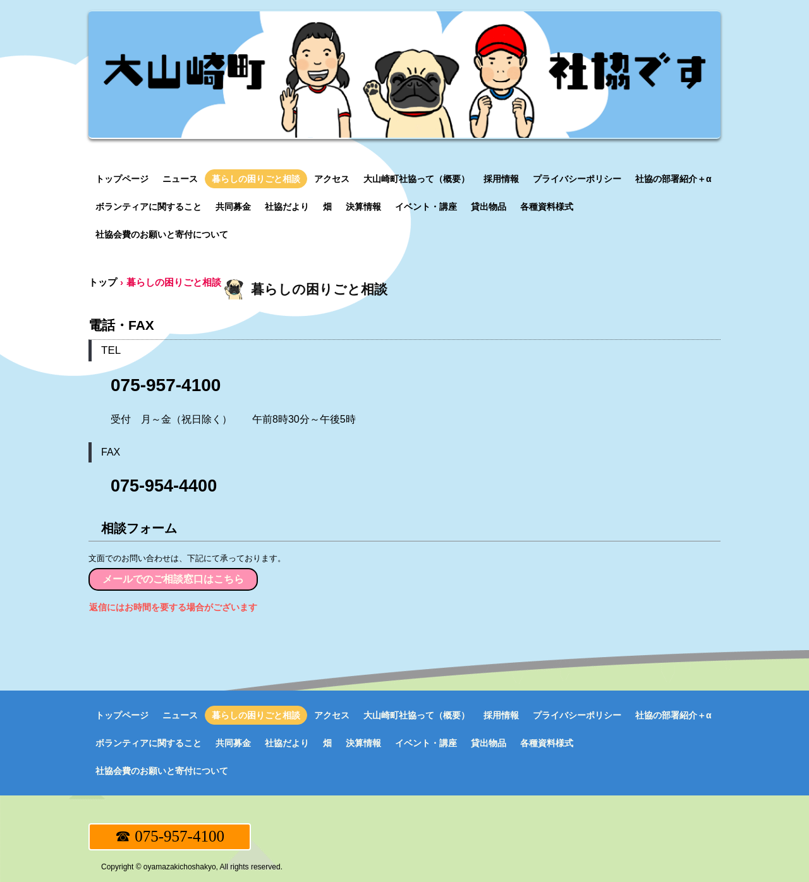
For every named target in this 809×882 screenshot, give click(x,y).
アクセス (332, 179)
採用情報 (501, 179)
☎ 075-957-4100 (169, 836)
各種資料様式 (546, 207)
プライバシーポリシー (577, 179)
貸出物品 (488, 207)
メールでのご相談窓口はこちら (173, 579)
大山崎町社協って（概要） (416, 179)
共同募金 (233, 207)
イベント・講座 (426, 207)
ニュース (180, 179)
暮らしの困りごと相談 (256, 179)
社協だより (287, 207)
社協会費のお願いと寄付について (161, 234)
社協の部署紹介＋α (673, 179)
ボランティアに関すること (148, 207)
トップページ (122, 179)
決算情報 (363, 207)
